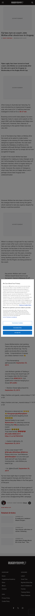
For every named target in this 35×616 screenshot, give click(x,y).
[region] (17, 308)
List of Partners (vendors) (10, 317)
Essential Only (17, 327)
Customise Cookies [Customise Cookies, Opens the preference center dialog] (17, 323)
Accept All (17, 332)
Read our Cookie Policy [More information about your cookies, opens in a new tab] (25, 305)
